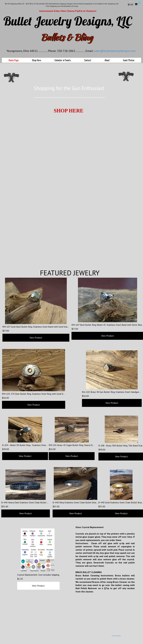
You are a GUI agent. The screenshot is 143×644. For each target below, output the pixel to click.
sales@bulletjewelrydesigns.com (115, 51)
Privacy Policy (116, 636)
